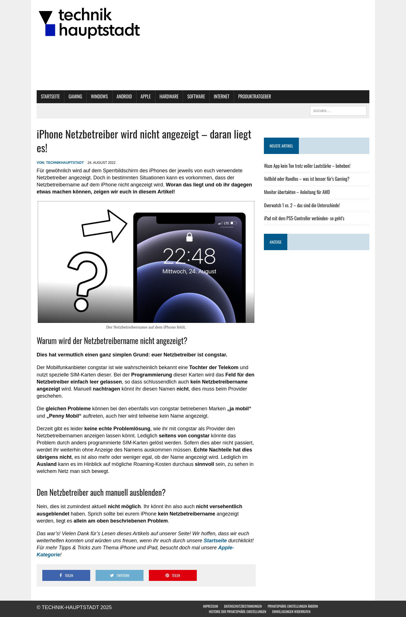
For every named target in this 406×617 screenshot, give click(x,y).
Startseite (50, 96)
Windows (99, 96)
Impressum (210, 606)
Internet (221, 96)
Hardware (169, 96)
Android (124, 96)
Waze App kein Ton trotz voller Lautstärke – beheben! (307, 165)
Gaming (75, 96)
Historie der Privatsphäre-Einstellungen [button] (237, 611)
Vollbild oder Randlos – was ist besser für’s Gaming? (306, 178)
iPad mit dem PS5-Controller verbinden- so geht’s (304, 218)
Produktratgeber (254, 96)
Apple (146, 96)
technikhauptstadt (65, 163)
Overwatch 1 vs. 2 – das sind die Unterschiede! (302, 205)
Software (196, 96)
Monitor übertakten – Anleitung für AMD (297, 192)
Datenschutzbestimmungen (243, 606)
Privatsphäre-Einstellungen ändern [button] (293, 606)
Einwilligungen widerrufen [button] (291, 611)
